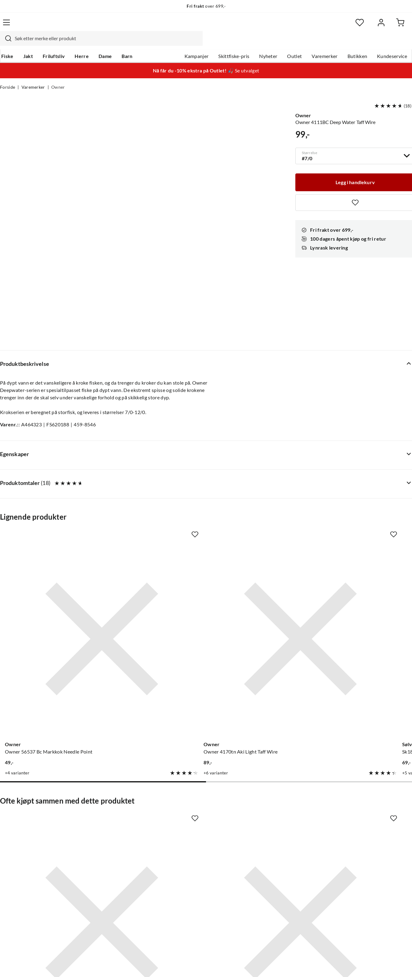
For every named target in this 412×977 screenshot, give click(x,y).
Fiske (6, 43)
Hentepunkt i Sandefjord (27, 831)
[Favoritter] (352, 26)
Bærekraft (183, 860)
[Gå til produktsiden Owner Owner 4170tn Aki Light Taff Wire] (153, 486)
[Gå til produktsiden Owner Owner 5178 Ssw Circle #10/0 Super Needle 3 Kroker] (366, 673)
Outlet (294, 43)
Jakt (27, 43)
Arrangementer (188, 840)
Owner (58, 75)
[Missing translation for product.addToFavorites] (88, 432)
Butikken (357, 43)
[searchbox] (204, 26)
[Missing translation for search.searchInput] (103, 26)
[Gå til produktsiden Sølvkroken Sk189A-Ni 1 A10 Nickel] (259, 486)
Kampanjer (197, 43)
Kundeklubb (185, 880)
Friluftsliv (52, 43)
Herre (80, 43)
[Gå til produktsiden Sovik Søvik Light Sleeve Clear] (259, 673)
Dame (104, 43)
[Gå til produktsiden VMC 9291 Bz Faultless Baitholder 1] (366, 486)
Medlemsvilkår (188, 890)
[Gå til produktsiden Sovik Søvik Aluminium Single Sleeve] (153, 673)
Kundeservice (392, 43)
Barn (125, 43)
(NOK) (13, 966)
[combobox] (198, 26)
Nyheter (268, 43)
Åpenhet (181, 870)
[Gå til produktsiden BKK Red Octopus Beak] (46, 673)
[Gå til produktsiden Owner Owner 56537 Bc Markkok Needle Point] (46, 486)
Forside (7, 75)
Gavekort (96, 821)
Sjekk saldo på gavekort (25, 840)
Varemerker (324, 43)
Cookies (404, 965)
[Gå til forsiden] (28, 26)
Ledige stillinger (189, 821)
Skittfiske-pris (233, 43)
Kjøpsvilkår (377, 965)
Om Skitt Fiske (188, 811)
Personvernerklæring (337, 965)
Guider (7, 821)
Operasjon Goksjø (192, 850)
